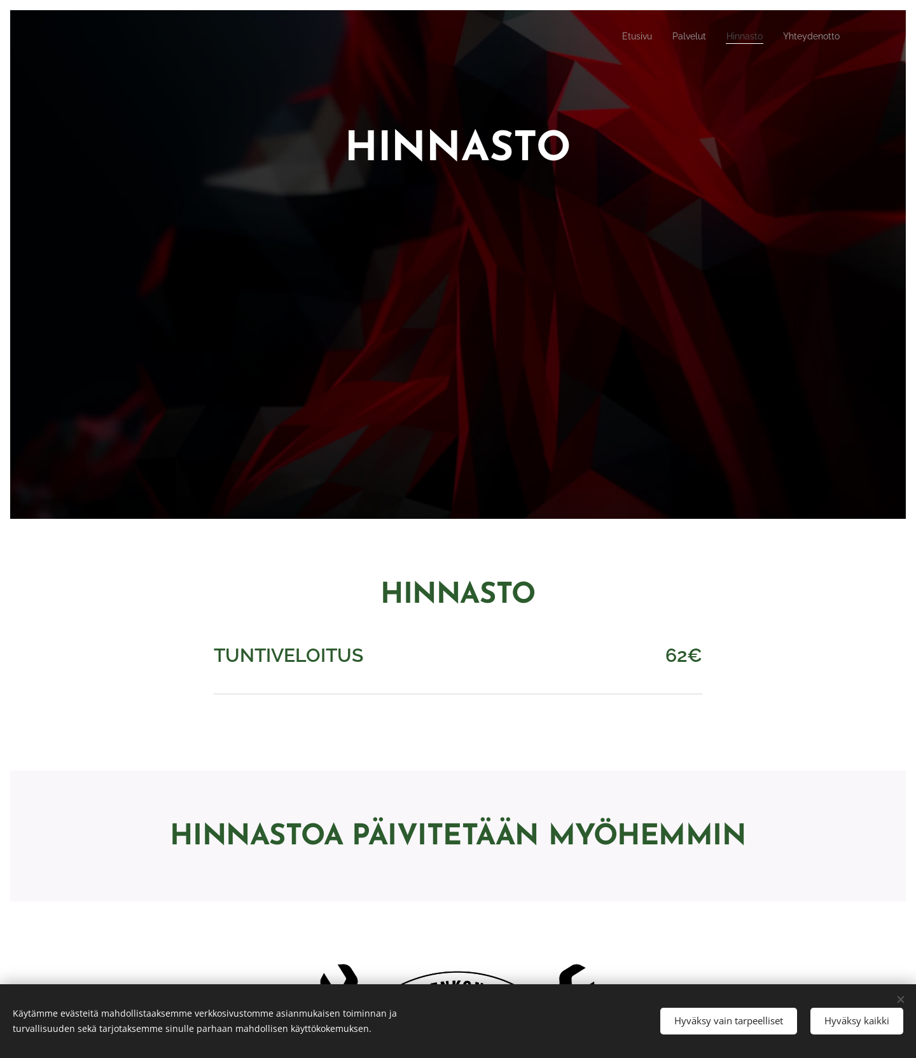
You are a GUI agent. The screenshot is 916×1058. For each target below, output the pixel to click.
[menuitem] (621, 36)
